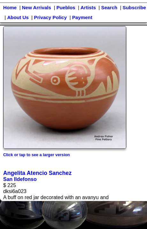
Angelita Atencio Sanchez (37, 173)
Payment (82, 17)
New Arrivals (36, 7)
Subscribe (134, 7)
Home (10, 7)
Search (109, 7)
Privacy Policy (50, 17)
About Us (18, 17)
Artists (88, 7)
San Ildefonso (20, 179)
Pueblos (65, 7)
